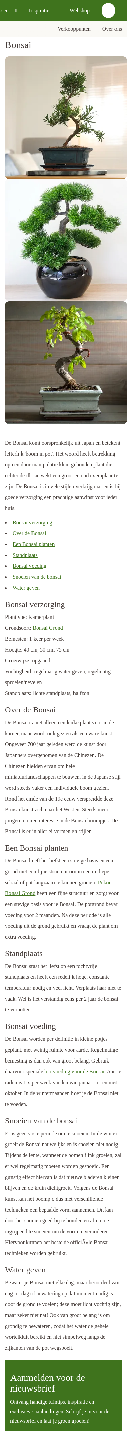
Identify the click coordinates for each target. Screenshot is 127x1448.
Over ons (112, 29)
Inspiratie (39, 10)
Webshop (80, 10)
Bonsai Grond (48, 628)
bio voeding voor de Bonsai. (75, 1071)
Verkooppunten (74, 29)
